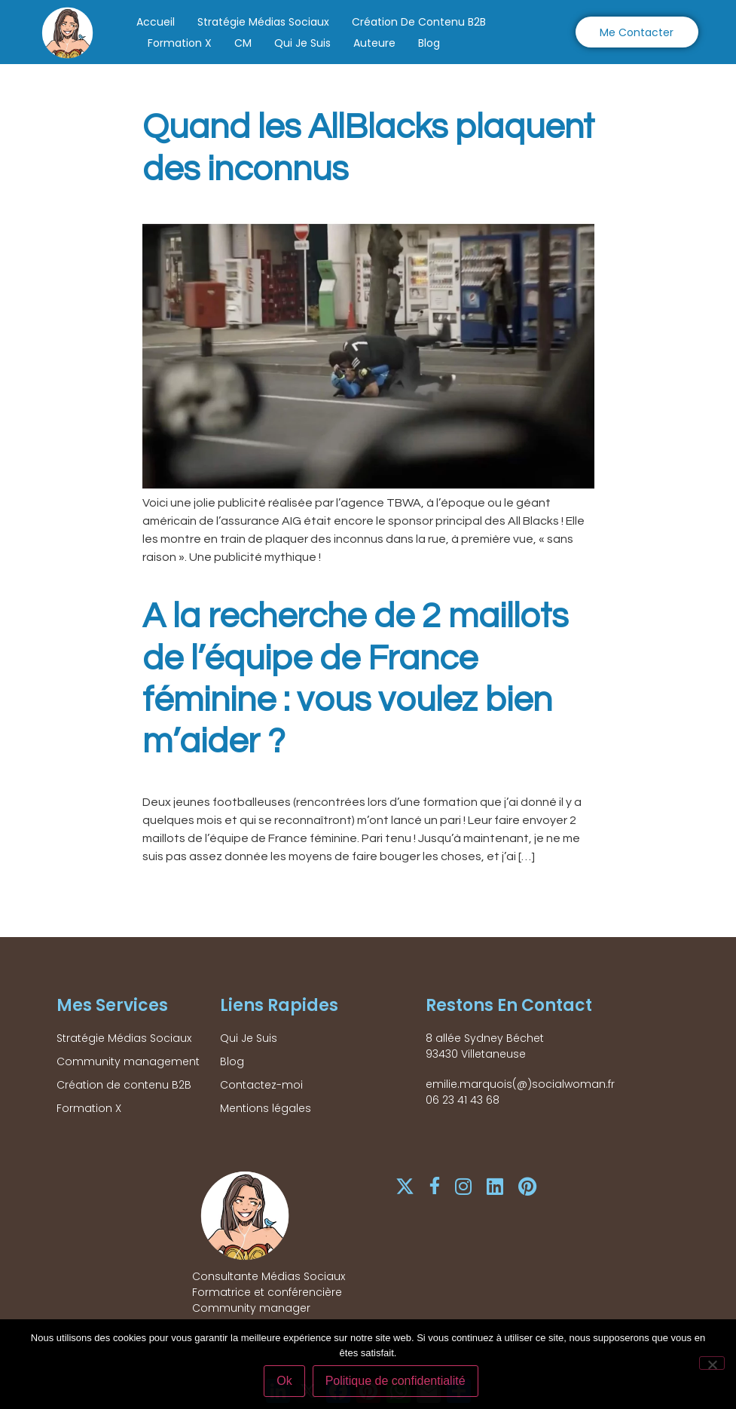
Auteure (374, 43)
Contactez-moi (261, 1084)
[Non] (712, 1364)
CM (243, 43)
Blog (429, 43)
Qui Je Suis (302, 43)
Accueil (155, 21)
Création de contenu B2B (419, 21)
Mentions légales (265, 1108)
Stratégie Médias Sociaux (263, 21)
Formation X (180, 43)
